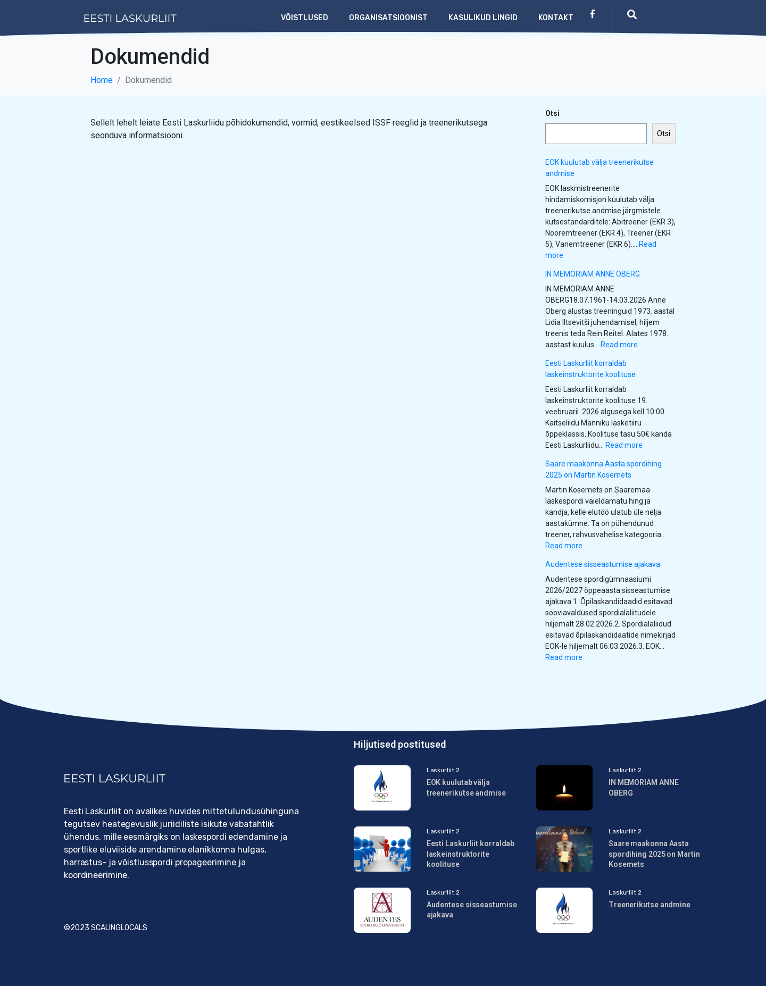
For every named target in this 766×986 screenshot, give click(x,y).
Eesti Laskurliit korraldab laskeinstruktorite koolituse (471, 853)
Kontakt (555, 17)
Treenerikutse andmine (649, 904)
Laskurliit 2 (443, 770)
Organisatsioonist (388, 17)
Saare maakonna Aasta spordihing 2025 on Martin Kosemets (654, 853)
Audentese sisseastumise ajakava (602, 564)
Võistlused (304, 17)
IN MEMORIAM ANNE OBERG (592, 274)
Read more (619, 344)
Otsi (552, 113)
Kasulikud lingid (483, 17)
